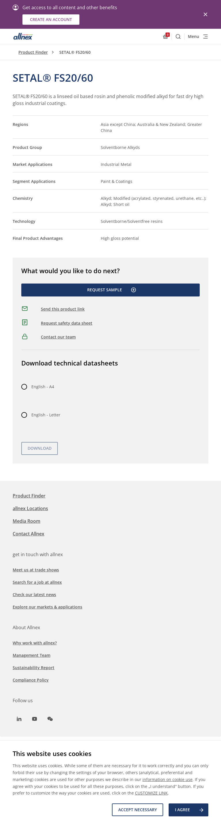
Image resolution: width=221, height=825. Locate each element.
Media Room (26, 521)
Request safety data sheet (66, 323)
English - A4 (42, 386)
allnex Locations (30, 508)
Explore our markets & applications (47, 607)
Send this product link (63, 309)
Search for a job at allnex (37, 582)
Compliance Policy (31, 680)
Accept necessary (137, 810)
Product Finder (33, 52)
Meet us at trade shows (36, 570)
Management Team (31, 655)
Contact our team (58, 337)
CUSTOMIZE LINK (151, 793)
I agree (189, 810)
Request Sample (111, 290)
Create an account (51, 19)
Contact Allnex (28, 534)
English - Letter (45, 415)
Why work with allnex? (35, 643)
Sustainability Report (33, 667)
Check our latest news (34, 594)
